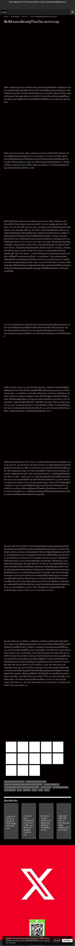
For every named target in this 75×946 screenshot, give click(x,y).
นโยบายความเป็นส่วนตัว (43, 940)
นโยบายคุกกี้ (11, 942)
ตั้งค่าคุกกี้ (57, 940)
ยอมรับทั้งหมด (67, 940)
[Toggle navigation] (72, 12)
